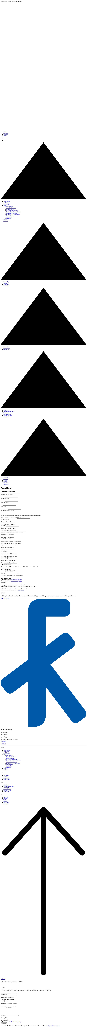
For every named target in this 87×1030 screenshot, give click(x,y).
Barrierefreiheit (7, 414)
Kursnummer (4, 494)
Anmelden (3, 583)
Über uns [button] (5, 134)
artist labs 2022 (7, 349)
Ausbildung (6, 202)
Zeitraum (3, 498)
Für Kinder (9, 217)
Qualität (5, 283)
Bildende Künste (10, 209)
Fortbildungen (6, 204)
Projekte (5, 219)
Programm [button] (5, 133)
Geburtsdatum (4, 557)
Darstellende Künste (11, 208)
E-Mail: (2, 1001)
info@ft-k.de (21, 590)
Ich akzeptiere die (12, 580)
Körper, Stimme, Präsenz (12, 210)
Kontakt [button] (3, 744)
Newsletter (5, 484)
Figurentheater (9, 206)
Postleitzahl (3, 538)
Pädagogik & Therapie (11, 213)
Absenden (3, 1025)
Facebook (5, 477)
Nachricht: (3, 1017)
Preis (2, 506)
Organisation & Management (13, 214)
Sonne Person (6, 348)
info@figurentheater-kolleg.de (53, 1028)
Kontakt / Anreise (7, 415)
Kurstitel (3, 502)
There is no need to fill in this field (9, 517)
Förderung (5, 410)
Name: (2, 995)
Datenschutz (6, 412)
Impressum (6, 416)
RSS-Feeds (6, 483)
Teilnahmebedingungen (8, 411)
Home (4, 131)
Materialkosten (4, 510)
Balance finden (9, 215)
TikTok (5, 480)
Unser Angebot (6, 201)
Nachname (3, 525)
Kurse (4, 205)
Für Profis (8, 218)
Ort (1, 545)
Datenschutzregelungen (16, 580)
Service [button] (5, 135)
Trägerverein (6, 284)
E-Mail (2, 564)
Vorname (3, 519)
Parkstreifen (6, 346)
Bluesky (5, 481)
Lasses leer (3, 993)
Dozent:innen (6, 285)
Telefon (2, 551)
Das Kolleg (6, 282)
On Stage (5, 221)
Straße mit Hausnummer (6, 532)
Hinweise (3, 573)
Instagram (5, 479)
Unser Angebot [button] (5, 599)
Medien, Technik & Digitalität (13, 211)
